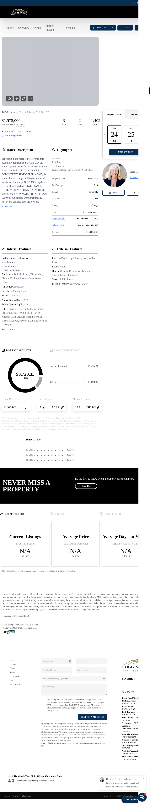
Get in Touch (15, 684)
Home (12, 660)
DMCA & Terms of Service (127, 796)
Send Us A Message (92, 717)
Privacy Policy (52, 711)
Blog (11, 680)
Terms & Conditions (59, 743)
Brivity (15, 796)
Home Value (14, 676)
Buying (12, 668)
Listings (13, 664)
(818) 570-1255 (128, 692)
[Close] (144, 778)
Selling (12, 672)
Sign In (139, 3)
